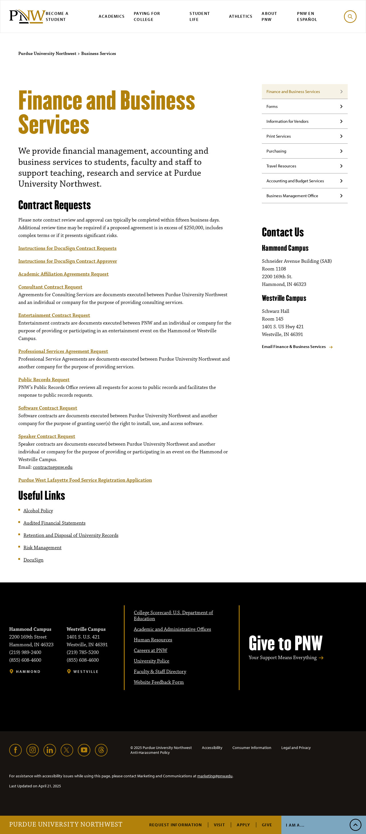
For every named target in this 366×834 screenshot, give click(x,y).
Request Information (175, 824)
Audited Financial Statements (54, 523)
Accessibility (212, 747)
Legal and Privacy (296, 747)
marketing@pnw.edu (214, 775)
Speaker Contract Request (46, 436)
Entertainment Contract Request (54, 315)
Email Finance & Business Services (294, 346)
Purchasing (276, 151)
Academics (112, 16)
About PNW (269, 16)
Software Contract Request (47, 408)
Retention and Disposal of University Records (70, 535)
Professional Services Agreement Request (63, 351)
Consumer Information (251, 747)
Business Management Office (292, 195)
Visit (219, 824)
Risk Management (42, 548)
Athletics (240, 16)
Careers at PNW (150, 650)
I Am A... (295, 825)
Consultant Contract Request (50, 287)
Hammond (28, 671)
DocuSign (33, 560)
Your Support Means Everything (283, 658)
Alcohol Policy (38, 511)
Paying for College (147, 16)
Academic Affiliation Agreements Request (63, 274)
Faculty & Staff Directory (160, 672)
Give (267, 824)
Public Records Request (43, 380)
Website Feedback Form (159, 682)
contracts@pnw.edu (53, 467)
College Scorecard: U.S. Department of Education (173, 616)
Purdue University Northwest (66, 825)
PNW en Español (307, 16)
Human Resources (153, 640)
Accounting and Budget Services (295, 180)
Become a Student (57, 16)
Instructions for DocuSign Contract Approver (67, 261)
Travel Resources (281, 166)
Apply (243, 824)
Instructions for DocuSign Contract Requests (67, 248)
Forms (272, 106)
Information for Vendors (287, 121)
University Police (151, 661)
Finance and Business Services (293, 91)
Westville (86, 671)
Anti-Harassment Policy (150, 752)
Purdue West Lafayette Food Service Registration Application (85, 480)
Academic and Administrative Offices (172, 629)
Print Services (278, 136)
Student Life (200, 16)
